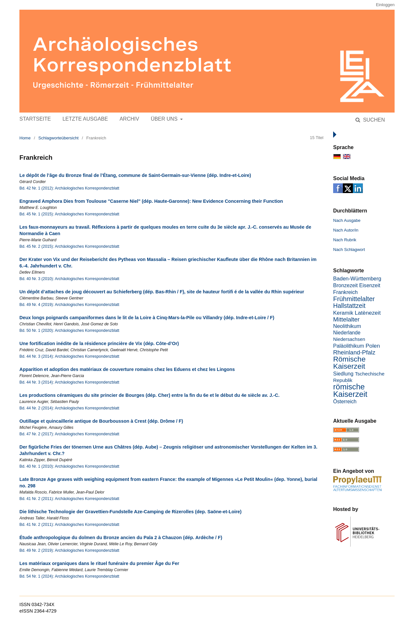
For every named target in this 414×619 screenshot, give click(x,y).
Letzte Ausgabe (85, 119)
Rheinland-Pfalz (354, 352)
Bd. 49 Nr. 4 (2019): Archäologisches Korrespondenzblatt (69, 304)
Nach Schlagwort (349, 249)
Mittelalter (346, 319)
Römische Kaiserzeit (349, 362)
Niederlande (347, 332)
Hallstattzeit (349, 305)
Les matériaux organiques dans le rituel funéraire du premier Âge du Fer (99, 563)
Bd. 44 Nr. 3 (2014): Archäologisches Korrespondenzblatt (69, 356)
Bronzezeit (345, 285)
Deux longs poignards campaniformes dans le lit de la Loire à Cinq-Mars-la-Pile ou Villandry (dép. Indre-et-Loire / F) (146, 317)
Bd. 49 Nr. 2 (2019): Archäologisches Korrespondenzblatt (69, 550)
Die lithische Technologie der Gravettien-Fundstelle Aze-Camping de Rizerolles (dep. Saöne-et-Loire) (130, 511)
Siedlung (343, 373)
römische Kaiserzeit (350, 390)
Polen (372, 345)
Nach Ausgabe (347, 220)
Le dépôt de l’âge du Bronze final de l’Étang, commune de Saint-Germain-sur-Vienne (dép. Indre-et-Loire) (135, 175)
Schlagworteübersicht (58, 138)
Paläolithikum (348, 346)
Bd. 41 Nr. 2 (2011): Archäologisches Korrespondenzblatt (69, 498)
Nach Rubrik (344, 239)
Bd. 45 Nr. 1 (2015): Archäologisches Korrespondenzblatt (69, 214)
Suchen (373, 120)
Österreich (344, 401)
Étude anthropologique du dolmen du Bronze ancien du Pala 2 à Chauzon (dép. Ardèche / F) (120, 537)
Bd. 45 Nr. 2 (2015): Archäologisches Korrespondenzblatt (69, 246)
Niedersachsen (349, 339)
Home (25, 138)
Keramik (343, 313)
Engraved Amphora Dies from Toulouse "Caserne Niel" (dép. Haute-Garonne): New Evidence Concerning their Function (151, 201)
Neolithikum (347, 326)
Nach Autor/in (345, 230)
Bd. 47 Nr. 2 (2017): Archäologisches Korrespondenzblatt (69, 434)
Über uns (165, 119)
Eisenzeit (369, 285)
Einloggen (385, 4)
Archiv (129, 119)
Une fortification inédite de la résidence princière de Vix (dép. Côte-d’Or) (99, 343)
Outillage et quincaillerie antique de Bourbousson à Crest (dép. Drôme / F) (101, 421)
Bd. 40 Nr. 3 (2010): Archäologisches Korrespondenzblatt (69, 279)
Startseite (35, 119)
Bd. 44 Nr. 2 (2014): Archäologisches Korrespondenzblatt (69, 408)
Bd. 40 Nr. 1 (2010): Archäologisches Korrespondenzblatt (69, 466)
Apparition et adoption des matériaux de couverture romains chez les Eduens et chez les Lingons (127, 369)
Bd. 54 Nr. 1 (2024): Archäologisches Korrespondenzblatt (69, 576)
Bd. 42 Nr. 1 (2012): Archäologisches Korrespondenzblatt (69, 188)
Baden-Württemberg (357, 279)
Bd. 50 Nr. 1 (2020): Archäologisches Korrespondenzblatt (69, 330)
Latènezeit (368, 313)
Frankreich (345, 292)
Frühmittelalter (354, 298)
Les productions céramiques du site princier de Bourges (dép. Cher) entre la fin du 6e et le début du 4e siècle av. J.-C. (149, 395)
